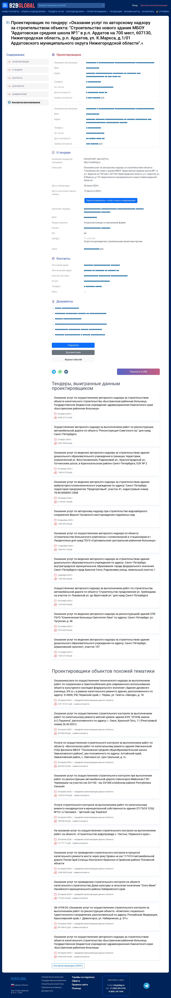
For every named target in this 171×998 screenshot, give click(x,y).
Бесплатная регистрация (154, 5)
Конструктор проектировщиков (26, 102)
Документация (73, 352)
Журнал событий (73, 359)
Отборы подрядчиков (33, 11)
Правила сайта (80, 984)
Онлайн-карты (132, 11)
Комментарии (19, 94)
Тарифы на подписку (83, 977)
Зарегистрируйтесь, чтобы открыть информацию (111, 200)
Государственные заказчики (53, 980)
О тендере (17, 70)
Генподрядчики (74, 11)
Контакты (17, 78)
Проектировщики (96, 11)
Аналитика (148, 11)
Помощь (76, 988)
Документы (18, 86)
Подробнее (73, 345)
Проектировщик (20, 62)
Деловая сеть (47, 991)
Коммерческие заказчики (52, 977)
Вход (134, 5)
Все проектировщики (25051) (68, 965)
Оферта (76, 981)
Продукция (116, 11)
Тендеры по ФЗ (56, 11)
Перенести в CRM (138, 371)
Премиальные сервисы (51, 987)
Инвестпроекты (10, 11)
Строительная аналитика (52, 984)
